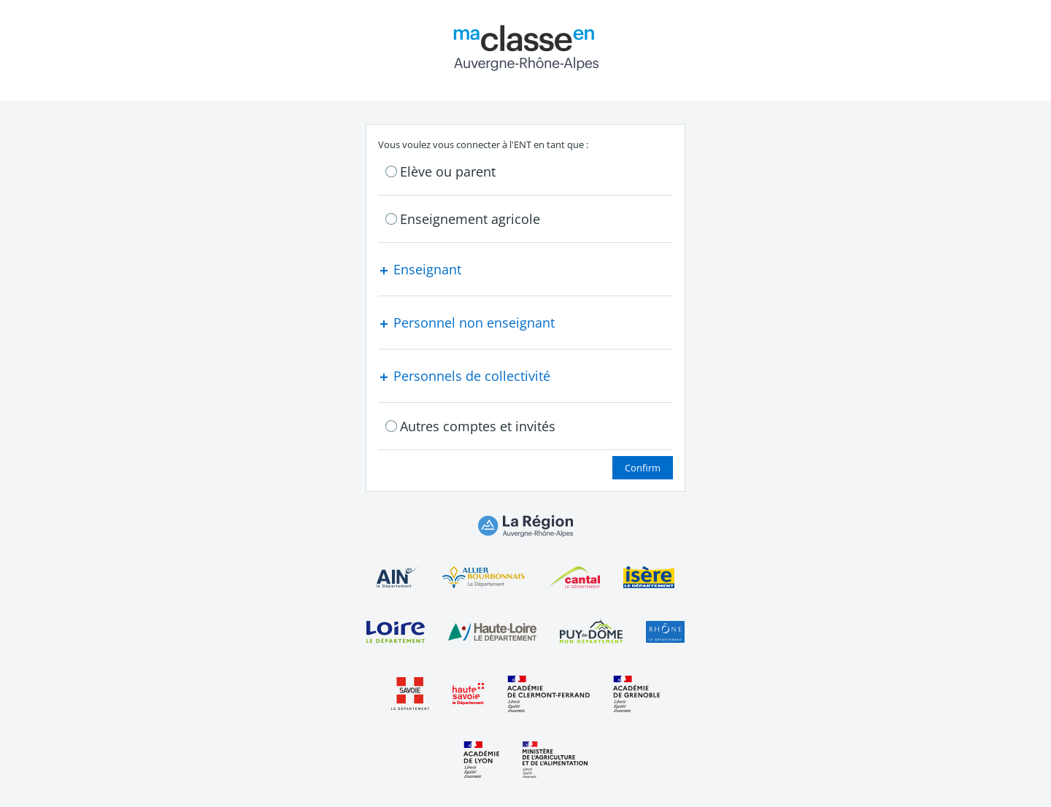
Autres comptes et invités (477, 426)
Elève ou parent (448, 171)
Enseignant (419, 269)
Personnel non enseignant (466, 322)
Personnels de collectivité (464, 376)
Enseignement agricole (470, 219)
